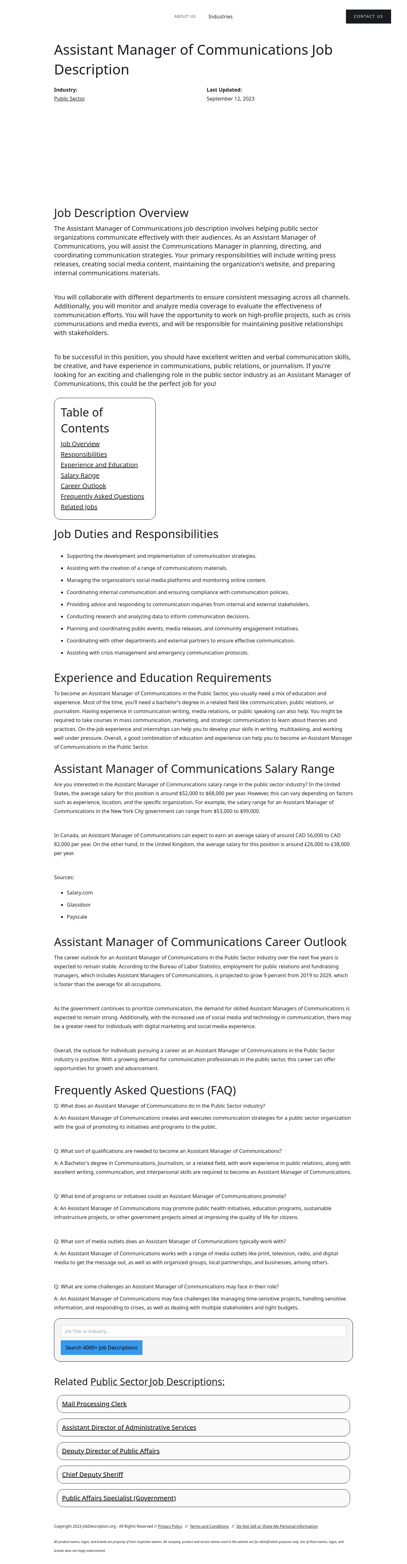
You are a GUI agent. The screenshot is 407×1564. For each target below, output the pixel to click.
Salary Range (80, 475)
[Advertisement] (203, 154)
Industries (221, 16)
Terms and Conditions (209, 1526)
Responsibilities (84, 454)
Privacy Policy (170, 1526)
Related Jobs (79, 506)
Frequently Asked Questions (102, 496)
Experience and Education (99, 464)
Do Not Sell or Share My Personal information (277, 1526)
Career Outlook (83, 485)
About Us (185, 16)
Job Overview (80, 443)
